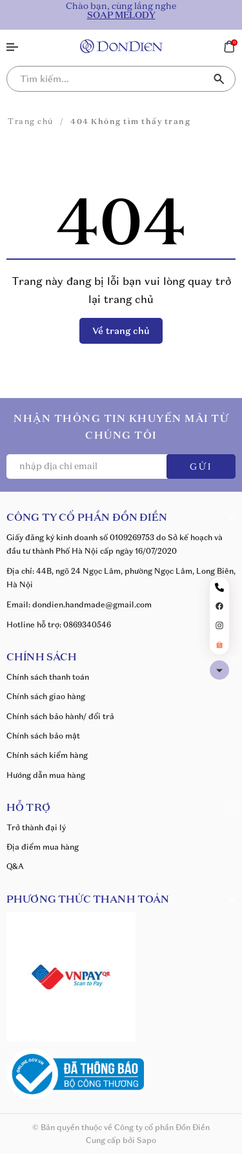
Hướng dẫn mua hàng (45, 775)
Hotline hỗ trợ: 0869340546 (58, 624)
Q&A (15, 866)
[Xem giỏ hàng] (229, 45)
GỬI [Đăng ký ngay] (201, 467)
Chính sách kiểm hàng (47, 755)
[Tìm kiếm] (219, 79)
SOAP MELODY (121, 15)
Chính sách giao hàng (45, 696)
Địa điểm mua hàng (42, 847)
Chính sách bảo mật (43, 735)
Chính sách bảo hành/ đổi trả (60, 716)
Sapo (146, 1140)
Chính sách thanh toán (47, 677)
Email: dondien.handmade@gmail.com (79, 604)
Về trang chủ (121, 331)
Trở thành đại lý (36, 827)
